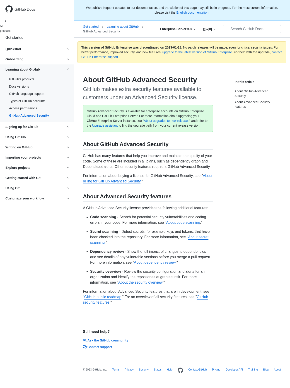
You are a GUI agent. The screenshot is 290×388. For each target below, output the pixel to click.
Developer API (234, 369)
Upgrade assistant (105, 125)
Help (169, 369)
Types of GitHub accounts (27, 101)
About (277, 369)
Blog (265, 369)
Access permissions (23, 108)
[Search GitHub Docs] (252, 29)
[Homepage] (180, 370)
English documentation (192, 12)
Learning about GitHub (125, 26)
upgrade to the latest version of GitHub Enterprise (197, 52)
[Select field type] (177, 29)
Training (253, 369)
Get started (14, 37)
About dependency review (154, 262)
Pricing (216, 369)
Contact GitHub (197, 369)
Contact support (97, 347)
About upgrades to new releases (166, 121)
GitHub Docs (24, 9)
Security (144, 369)
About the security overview (140, 282)
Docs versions (19, 86)
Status (158, 369)
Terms (116, 369)
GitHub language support (26, 94)
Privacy (129, 369)
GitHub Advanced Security (29, 115)
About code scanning (183, 222)
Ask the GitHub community (105, 340)
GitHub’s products (21, 79)
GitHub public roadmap (102, 297)
